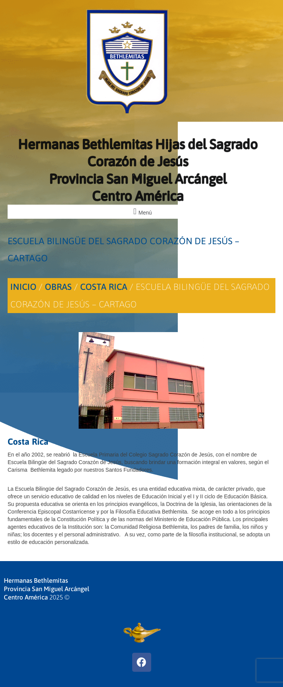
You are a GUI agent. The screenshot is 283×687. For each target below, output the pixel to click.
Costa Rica (103, 287)
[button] (141, 212)
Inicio (23, 287)
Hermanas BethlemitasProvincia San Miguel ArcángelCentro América (46, 589)
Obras (58, 287)
